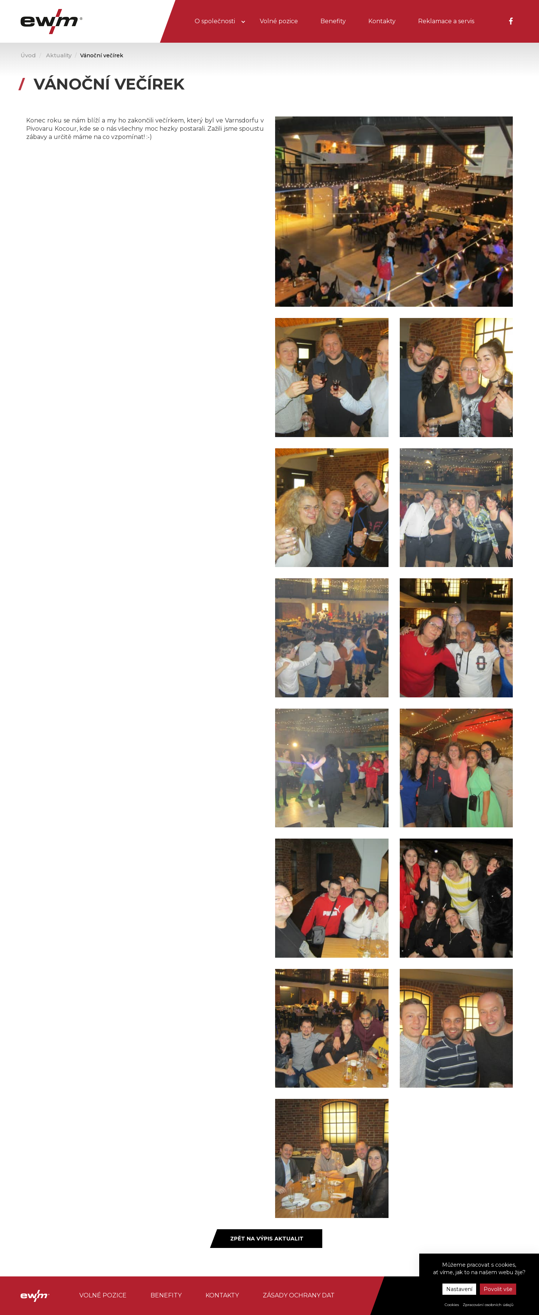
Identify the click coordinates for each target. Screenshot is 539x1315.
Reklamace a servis (446, 21)
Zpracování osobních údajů (488, 1304)
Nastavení (459, 1289)
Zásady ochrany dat (299, 1295)
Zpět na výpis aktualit (267, 1238)
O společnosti (216, 21)
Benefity (333, 21)
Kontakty (382, 21)
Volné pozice (279, 21)
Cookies (452, 1304)
